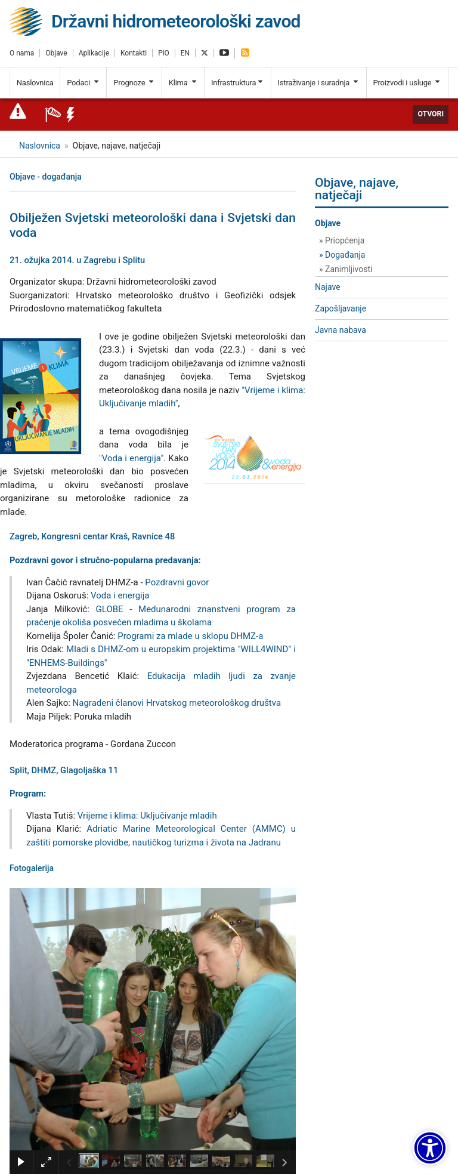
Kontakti (133, 53)
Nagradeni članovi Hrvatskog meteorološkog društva (177, 702)
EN (185, 53)
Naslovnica (35, 82)
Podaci (83, 82)
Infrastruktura (237, 82)
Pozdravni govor (177, 582)
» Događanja (342, 255)
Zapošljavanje (340, 308)
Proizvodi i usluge (407, 82)
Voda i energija (120, 595)
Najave (328, 287)
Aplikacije (94, 53)
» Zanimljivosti (345, 269)
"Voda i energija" (131, 458)
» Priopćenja (341, 240)
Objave (56, 53)
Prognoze (134, 82)
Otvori (430, 114)
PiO (163, 53)
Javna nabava (340, 330)
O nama (22, 53)
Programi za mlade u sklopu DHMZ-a (190, 636)
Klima (183, 82)
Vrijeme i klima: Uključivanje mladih (147, 815)
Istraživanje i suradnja (319, 82)
